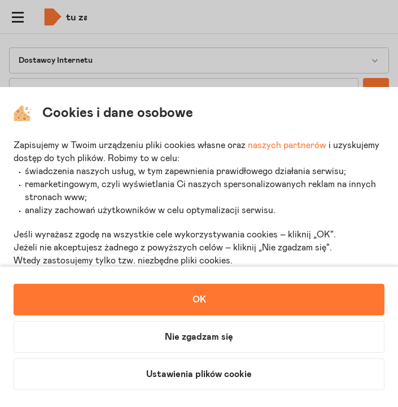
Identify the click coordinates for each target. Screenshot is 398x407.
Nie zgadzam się (199, 336)
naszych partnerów (287, 145)
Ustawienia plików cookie (199, 374)
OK (199, 299)
